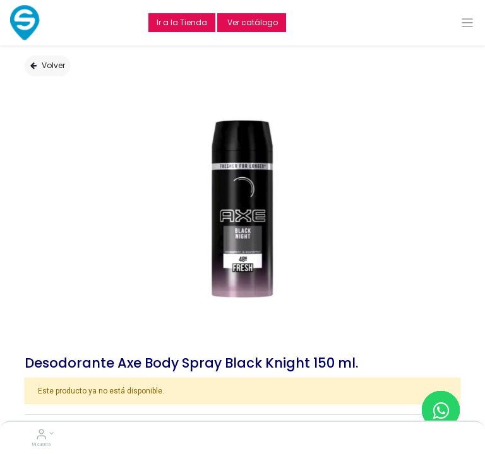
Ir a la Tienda (182, 22)
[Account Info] (41, 435)
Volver (47, 65)
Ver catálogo (251, 22)
